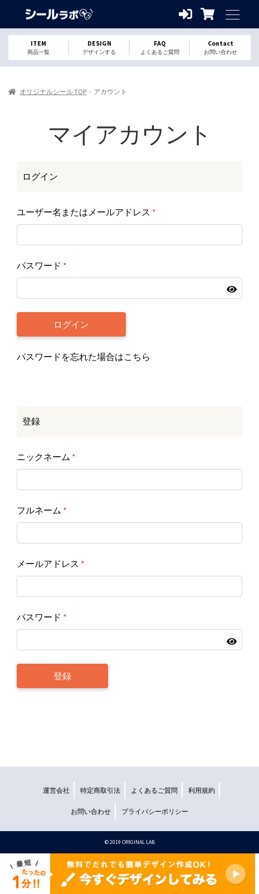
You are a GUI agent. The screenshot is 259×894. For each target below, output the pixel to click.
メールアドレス (51, 563)
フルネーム (42, 510)
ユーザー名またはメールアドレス (86, 212)
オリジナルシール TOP (52, 91)
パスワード (42, 265)
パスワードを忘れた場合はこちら (83, 356)
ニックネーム (46, 456)
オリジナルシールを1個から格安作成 (58, 14)
